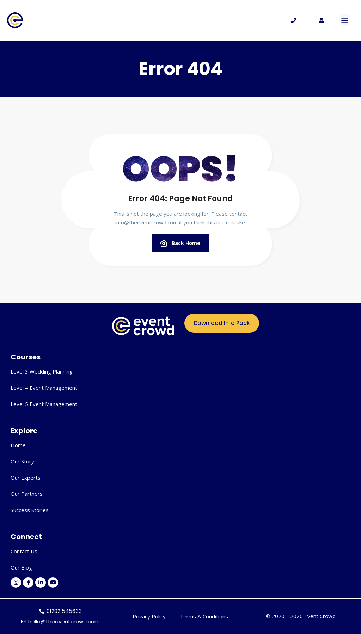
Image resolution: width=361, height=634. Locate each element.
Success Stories (30, 509)
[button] (344, 20)
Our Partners (27, 493)
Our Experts (26, 477)
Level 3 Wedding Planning (42, 371)
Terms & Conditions (204, 616)
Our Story (22, 461)
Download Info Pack (222, 323)
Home (18, 445)
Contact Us (24, 551)
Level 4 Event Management (44, 387)
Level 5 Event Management (44, 403)
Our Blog (21, 567)
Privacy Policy (149, 616)
